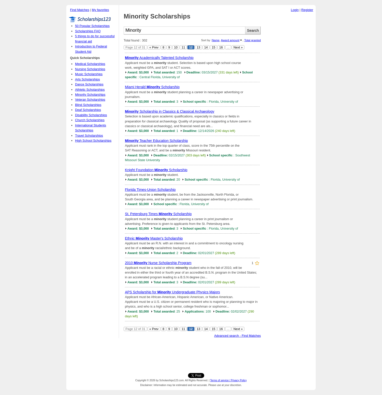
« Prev (154, 47)
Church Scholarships (89, 120)
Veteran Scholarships (90, 99)
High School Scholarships (93, 140)
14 (206, 47)
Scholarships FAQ (87, 31)
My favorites (100, 10)
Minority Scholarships (90, 94)
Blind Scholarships (88, 105)
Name (215, 40)
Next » (238, 47)
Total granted (252, 40)
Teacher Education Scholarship (156, 141)
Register (307, 10)
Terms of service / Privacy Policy (228, 380)
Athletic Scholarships (90, 89)
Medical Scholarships (90, 64)
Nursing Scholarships (90, 69)
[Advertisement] (289, 90)
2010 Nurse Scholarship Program (158, 263)
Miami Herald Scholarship (152, 87)
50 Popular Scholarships (92, 26)
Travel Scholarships (89, 135)
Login (295, 10)
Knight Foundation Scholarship (156, 170)
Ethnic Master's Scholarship (154, 238)
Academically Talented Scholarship (159, 58)
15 (213, 47)
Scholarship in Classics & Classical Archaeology (169, 111)
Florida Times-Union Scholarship (150, 190)
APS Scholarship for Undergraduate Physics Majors (172, 292)
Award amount (230, 40)
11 (183, 47)
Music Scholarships (88, 74)
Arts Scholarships (87, 79)
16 (221, 47)
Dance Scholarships (89, 84)
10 (176, 47)
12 (190, 47)
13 (198, 47)
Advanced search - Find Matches (237, 336)
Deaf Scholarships (88, 110)
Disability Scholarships (91, 115)
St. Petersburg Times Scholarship (158, 214)
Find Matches (79, 10)
